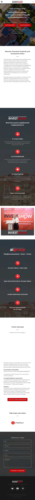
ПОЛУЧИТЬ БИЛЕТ (10, 25)
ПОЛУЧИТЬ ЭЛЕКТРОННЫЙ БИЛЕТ (17, 399)
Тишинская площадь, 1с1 (23, 371)
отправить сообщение (17, 470)
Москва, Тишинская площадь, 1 (17, 29)
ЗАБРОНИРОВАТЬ (25, 25)
